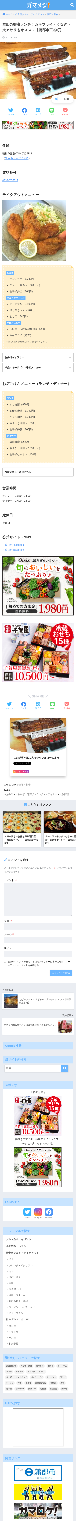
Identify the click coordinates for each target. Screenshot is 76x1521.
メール (9, 934)
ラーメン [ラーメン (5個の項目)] (10, 1383)
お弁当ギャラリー (14, 357)
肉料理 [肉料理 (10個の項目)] (43, 1389)
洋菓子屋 (13, 1331)
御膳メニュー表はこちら (18, 472)
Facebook (49, 1217)
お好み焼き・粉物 (18, 1301)
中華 (11, 1283)
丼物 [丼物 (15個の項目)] (19, 1383)
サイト (7, 948)
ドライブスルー (17, 1313)
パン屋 (12, 1337)
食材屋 (12, 1325)
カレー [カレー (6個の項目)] (9, 1371)
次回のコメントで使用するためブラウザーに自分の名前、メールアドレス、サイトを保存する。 (39, 963)
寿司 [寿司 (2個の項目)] (62, 1383)
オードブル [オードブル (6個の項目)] (62, 1366)
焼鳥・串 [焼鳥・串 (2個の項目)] (32, 1389)
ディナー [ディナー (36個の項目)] (19, 1371)
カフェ (12, 1271)
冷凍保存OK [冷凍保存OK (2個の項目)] (40, 1383)
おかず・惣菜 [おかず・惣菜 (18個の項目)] (26, 1366)
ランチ (39, 794)
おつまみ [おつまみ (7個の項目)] (40, 1366)
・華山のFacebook (13, 545)
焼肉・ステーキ (17, 1295)
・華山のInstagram (13, 549)
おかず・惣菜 (25, 794)
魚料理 (65, 794)
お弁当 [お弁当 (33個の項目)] (51, 1366)
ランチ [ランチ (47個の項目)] (63, 1377)
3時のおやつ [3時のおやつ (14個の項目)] (11, 1366)
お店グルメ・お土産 (17, 1319)
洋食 (11, 1259)
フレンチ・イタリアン (21, 1265)
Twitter (27, 1217)
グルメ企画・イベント (18, 1239)
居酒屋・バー (16, 1289)
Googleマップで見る (17, 158)
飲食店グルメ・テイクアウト (22, 1252)
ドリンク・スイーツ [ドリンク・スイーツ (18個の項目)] (36, 1371)
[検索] (64, 1068)
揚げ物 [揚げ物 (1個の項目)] (9, 1389)
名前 (8, 920)
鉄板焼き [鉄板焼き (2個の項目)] (54, 1389)
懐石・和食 (25, 784)
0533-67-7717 (10, 180)
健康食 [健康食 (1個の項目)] (28, 1383)
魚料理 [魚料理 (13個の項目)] (64, 1389)
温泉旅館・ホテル (16, 1246)
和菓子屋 (13, 1343)
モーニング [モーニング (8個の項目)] (51, 1377)
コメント (10, 880)
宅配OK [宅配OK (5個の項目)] (53, 1383)
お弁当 (9, 794)
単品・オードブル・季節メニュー (23, 367)
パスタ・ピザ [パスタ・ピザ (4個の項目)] (36, 1377)
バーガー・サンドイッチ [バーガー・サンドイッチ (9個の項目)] (16, 1377)
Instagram (38, 1217)
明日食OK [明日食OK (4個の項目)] (20, 1389)
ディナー (52, 794)
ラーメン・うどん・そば (22, 1307)
